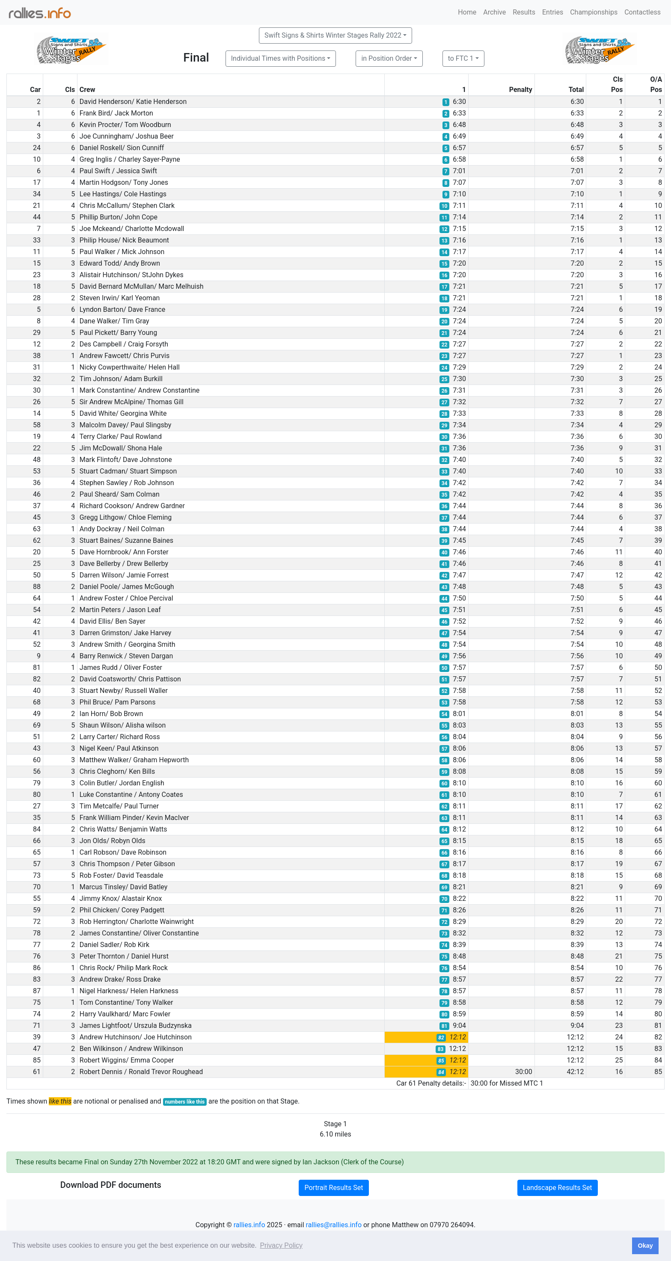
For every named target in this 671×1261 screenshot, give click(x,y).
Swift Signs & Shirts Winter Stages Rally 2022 (332, 35)
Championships (594, 12)
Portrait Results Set (333, 1188)
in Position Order (386, 58)
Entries (552, 12)
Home (467, 12)
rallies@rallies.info (334, 1225)
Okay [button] (645, 1245)
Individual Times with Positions (278, 58)
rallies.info (249, 1225)
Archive (494, 12)
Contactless (642, 12)
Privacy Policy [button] (281, 1245)
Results (524, 12)
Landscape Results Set (557, 1188)
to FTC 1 (461, 58)
